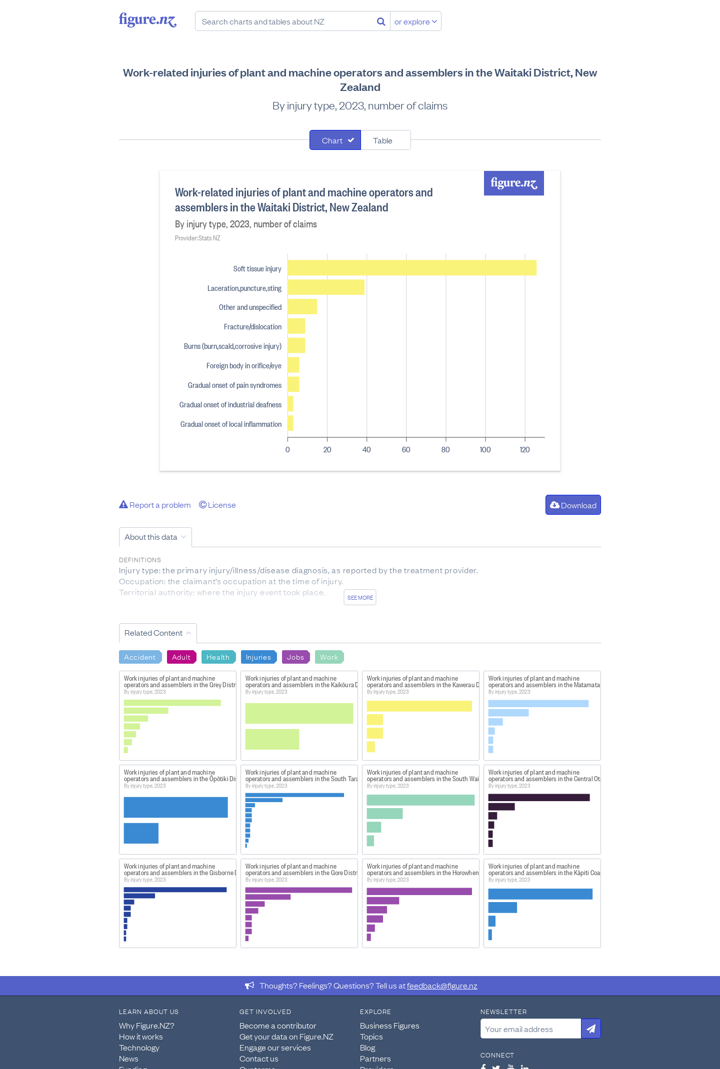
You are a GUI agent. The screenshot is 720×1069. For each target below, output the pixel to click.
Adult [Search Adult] (181, 656)
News (128, 1058)
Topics (371, 1036)
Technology (139, 1047)
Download (573, 504)
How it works (141, 1036)
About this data (151, 536)
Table (382, 139)
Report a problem (155, 504)
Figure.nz (147, 19)
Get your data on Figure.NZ (287, 1036)
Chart (332, 139)
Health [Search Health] (218, 656)
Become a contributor (278, 1025)
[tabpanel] (360, 321)
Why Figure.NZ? (146, 1025)
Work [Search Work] (329, 656)
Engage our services (275, 1047)
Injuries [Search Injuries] (259, 656)
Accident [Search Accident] (140, 656)
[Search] (381, 21)
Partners (375, 1058)
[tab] (335, 140)
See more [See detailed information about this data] (360, 597)
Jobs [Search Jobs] (295, 656)
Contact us (259, 1058)
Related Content (153, 632)
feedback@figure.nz (442, 985)
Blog (367, 1047)
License (217, 504)
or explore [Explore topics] (416, 20)
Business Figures (390, 1025)
